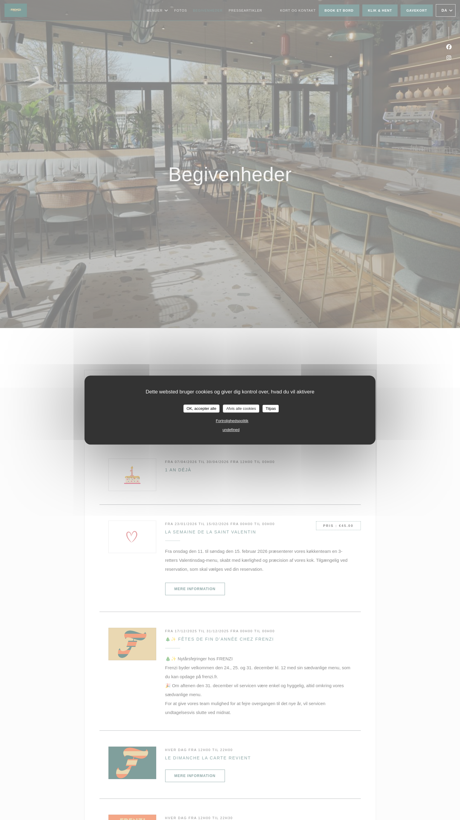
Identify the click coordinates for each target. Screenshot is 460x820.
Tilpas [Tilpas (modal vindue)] (271, 408)
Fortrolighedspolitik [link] (232, 421)
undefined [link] (231, 429)
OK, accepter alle (202, 408)
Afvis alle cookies (241, 408)
